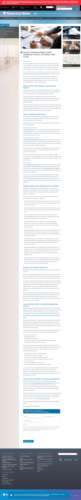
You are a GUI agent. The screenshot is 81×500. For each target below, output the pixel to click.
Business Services (9, 18)
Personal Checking (24, 456)
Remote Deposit (6, 462)
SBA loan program (48, 168)
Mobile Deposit (24, 464)
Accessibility (5, 481)
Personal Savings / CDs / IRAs (26, 460)
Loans (21, 458)
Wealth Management (37, 18)
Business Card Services (8, 458)
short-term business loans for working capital (35, 73)
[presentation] (34, 435)
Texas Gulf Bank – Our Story (44, 463)
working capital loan (29, 129)
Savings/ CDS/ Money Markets (8, 467)
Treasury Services (7, 469)
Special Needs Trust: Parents (44, 459)
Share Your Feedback (7, 480)
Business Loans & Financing (9, 464)
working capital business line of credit (34, 139)
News (38, 471)
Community (4, 35)
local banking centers (44, 398)
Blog (2, 37)
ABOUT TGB (4, 25)
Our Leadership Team (7, 31)
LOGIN (75, 8)
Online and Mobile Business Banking (9, 460)
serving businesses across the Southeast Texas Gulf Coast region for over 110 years (41, 315)
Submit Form (28, 441)
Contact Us (73, 18)
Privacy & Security (7, 483)
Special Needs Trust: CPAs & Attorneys (44, 457)
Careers (3, 33)
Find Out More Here (43, 495)
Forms (21, 466)
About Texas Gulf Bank (45, 461)
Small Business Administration (33, 164)
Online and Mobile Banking (27, 462)
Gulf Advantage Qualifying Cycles (27, 468)
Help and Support (61, 18)
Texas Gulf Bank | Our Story (8, 29)
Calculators (5, 478)
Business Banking (8, 453)
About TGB (50, 18)
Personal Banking (22, 18)
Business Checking (7, 456)
